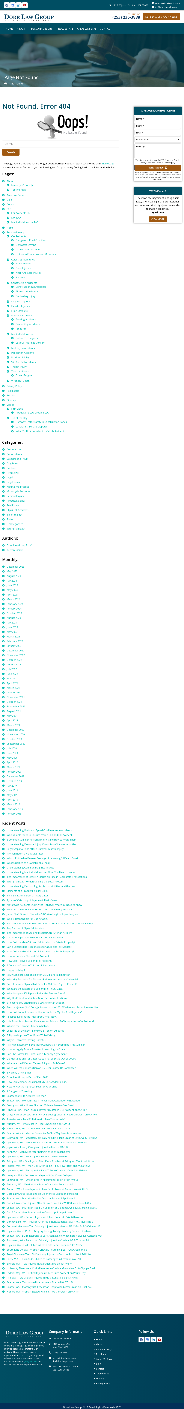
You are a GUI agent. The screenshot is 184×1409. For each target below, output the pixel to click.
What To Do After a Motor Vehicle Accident (40, 431)
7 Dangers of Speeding (20, 1091)
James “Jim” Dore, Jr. (22, 185)
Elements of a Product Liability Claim (27, 891)
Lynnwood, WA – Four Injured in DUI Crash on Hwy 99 (37, 1156)
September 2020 (16, 743)
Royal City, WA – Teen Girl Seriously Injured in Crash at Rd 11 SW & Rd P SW (49, 1254)
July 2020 (12, 748)
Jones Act (21, 328)
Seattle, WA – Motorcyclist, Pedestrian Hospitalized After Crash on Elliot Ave (49, 1287)
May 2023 (12, 632)
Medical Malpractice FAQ (25, 222)
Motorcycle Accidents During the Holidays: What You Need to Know (44, 905)
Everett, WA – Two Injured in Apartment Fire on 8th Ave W (39, 1263)
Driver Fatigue (24, 375)
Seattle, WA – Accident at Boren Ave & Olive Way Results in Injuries (44, 1133)
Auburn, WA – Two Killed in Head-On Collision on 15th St (38, 1124)
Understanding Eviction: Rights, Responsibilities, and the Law (41, 886)
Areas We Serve (15, 195)
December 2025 (15, 566)
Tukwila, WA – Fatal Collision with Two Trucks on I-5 (36, 1119)
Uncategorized (15, 524)
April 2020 (12, 762)
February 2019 (15, 809)
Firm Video (17, 408)
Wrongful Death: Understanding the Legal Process (35, 881)
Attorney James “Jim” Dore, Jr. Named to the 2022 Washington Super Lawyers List (52, 1007)
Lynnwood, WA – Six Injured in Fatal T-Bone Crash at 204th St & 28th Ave (47, 1170)
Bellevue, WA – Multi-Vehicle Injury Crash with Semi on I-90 (40, 1184)
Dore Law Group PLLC (19, 545)
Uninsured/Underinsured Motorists (36, 254)
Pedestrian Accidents (23, 352)
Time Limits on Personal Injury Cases (27, 895)
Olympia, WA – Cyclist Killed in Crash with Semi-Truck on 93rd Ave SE (45, 1245)
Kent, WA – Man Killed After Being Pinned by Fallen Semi (38, 1151)
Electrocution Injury (27, 291)
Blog (9, 199)
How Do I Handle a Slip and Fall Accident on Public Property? (40, 951)
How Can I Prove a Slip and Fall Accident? (29, 960)
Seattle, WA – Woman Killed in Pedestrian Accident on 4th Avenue (43, 1100)
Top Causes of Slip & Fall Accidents (26, 928)
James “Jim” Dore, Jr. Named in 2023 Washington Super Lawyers (42, 914)
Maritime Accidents (22, 315)
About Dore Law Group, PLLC (32, 412)
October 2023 (14, 613)
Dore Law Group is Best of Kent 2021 (27, 1077)
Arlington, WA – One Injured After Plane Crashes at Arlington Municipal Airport (51, 1161)
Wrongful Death (20, 380)
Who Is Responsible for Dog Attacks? (27, 918)
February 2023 (15, 641)
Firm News (13, 472)
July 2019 (12, 785)
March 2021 (13, 725)
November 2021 (16, 697)
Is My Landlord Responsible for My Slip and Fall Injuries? (38, 974)
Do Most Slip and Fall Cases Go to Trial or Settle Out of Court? (41, 1058)
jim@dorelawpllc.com (166, 6)
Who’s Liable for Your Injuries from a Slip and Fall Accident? (40, 835)
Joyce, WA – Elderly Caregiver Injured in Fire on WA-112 (37, 1147)
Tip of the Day (19, 418)
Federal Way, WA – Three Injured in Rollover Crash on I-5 (39, 1128)
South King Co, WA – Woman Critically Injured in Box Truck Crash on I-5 (47, 1249)
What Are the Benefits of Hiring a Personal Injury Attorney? (40, 909)
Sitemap (11, 400)
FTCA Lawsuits (19, 310)
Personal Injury (15, 232)
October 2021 (14, 701)
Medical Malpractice (22, 334)
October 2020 (14, 739)
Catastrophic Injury (17, 458)
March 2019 (13, 804)
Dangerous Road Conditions (32, 240)
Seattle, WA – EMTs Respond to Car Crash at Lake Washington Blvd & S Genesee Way (54, 1235)
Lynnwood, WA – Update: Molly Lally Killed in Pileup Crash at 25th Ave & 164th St (52, 1137)
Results (11, 395)
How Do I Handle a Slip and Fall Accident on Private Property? (41, 942)
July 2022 (12, 669)
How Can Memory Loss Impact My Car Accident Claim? (37, 1082)
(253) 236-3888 (126, 17)
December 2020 (15, 729)
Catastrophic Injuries (23, 259)
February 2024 (15, 604)
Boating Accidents (26, 319)
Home (10, 227)
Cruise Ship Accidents (28, 324)
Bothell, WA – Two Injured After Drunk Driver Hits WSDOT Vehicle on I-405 (49, 1203)
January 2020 (14, 771)
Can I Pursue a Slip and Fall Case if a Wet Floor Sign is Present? (42, 984)
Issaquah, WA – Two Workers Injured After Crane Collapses (40, 1175)
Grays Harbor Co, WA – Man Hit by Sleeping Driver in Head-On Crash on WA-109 (52, 1114)
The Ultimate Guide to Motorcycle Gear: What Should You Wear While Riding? (50, 923)
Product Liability (20, 357)
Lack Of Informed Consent (30, 342)
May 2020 (12, 757)
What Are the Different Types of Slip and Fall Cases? (36, 1063)
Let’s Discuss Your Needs (161, 16)
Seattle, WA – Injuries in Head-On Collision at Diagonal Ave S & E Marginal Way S (52, 1207)
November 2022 (16, 655)
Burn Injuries (23, 268)
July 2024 (12, 580)
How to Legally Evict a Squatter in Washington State (36, 1049)
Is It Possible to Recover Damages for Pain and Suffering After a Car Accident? (50, 1021)
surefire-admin (15, 550)
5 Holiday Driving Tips (19, 1072)
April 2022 (12, 683)
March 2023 (13, 636)
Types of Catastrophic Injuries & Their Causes (33, 900)
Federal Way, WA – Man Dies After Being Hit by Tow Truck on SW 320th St (48, 1165)
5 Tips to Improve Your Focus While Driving (31, 1035)
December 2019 (15, 776)
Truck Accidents (20, 371)
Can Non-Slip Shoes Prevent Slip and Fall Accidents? (36, 937)
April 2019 (12, 799)
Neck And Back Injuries (29, 272)
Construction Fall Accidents (31, 286)
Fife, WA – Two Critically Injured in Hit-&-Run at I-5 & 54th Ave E (42, 1277)
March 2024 (13, 599)
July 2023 (12, 622)
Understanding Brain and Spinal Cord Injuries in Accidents (39, 830)
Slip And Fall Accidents (23, 362)
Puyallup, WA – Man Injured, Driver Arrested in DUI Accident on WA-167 (47, 1110)
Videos (10, 404)
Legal (10, 477)
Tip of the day (14, 514)
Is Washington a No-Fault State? (25, 853)
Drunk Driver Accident (28, 249)
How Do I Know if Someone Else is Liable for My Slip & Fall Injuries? (44, 1012)
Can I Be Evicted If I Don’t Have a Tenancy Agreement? (37, 1054)
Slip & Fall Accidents (18, 510)
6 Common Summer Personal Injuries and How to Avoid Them (41, 839)
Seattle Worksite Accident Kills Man (26, 1096)
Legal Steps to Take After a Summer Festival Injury (35, 849)
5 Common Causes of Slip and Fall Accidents (31, 965)
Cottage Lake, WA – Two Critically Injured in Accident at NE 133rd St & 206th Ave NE (53, 1226)
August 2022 (14, 664)
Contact (11, 204)
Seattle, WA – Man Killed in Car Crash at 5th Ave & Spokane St (41, 1198)
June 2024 (12, 585)
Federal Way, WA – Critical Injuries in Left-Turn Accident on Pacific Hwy (46, 1273)
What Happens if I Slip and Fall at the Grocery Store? (36, 993)
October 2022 (14, 660)
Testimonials (18, 189)
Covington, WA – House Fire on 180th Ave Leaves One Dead (40, 1105)
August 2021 (14, 711)
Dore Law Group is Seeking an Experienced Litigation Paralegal (42, 1193)
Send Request (157, 167)
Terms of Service (163, 162)
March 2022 (13, 687)
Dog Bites (12, 463)
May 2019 (12, 795)
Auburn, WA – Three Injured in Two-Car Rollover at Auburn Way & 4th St (47, 1189)
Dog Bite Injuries (20, 301)
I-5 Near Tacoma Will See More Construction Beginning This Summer (46, 1044)
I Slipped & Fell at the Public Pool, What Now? (32, 1016)
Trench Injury (19, 366)
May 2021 (12, 715)
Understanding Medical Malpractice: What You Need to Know (41, 872)
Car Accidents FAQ (21, 213)
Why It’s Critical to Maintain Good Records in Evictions (37, 998)
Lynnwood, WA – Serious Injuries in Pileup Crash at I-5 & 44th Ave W (45, 1217)
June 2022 (12, 673)
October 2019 (14, 781)
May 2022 (12, 678)
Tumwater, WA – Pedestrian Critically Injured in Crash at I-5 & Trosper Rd (48, 1240)
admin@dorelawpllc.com (167, 3)
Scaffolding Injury (25, 296)
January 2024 (14, 608)
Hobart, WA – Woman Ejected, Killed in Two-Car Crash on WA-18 (43, 1291)
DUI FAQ (16, 217)
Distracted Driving (26, 245)
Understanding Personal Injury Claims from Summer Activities (41, 844)
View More (157, 219)
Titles (10, 519)
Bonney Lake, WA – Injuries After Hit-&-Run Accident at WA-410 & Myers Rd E (50, 1221)
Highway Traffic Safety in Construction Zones (41, 422)
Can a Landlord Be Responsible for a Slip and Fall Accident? (39, 946)
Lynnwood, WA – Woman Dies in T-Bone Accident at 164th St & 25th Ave (47, 1142)
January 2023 (14, 646)
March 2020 (13, 767)
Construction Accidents (24, 283)
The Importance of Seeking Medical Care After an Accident (39, 932)
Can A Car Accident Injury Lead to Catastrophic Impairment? (40, 1212)
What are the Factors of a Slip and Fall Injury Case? (35, 988)
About (10, 181)
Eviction (11, 468)
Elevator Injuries (20, 306)
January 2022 (14, 692)
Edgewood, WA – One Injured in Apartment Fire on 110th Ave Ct (42, 1179)
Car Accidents (18, 236)
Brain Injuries (23, 263)
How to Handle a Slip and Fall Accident (28, 956)
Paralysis (21, 277)
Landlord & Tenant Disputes (32, 426)
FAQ (9, 209)
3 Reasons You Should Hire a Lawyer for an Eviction (36, 1002)
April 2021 (12, 720)
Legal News (13, 482)
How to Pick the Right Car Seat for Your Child (32, 1086)
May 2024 (12, 590)
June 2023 (12, 627)
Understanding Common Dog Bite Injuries (30, 867)
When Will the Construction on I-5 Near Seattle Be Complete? (41, 1068)
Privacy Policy (14, 386)
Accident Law (14, 449)
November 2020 (16, 734)
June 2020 (12, 753)
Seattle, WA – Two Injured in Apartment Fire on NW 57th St (40, 1282)
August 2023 (14, 618)
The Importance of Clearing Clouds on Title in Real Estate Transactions (47, 877)
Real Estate (13, 390)
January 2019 (14, 813)
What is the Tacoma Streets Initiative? (28, 1026)
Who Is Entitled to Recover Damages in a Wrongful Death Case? (42, 858)
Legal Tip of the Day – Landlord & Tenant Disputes (35, 1030)
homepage (108, 163)
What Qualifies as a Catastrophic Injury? (29, 863)
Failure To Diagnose (27, 338)
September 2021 (16, 706)
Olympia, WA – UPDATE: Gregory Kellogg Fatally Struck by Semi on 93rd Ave (49, 1231)
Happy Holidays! (16, 970)
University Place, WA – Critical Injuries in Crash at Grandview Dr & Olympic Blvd (51, 1268)
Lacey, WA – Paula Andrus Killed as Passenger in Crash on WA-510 (44, 1259)
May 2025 (12, 571)
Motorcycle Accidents (23, 348)
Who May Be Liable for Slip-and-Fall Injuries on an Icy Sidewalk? (42, 979)
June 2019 (12, 790)
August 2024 (14, 576)
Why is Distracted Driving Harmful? (26, 1040)
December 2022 (15, 650)
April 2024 (12, 594)
